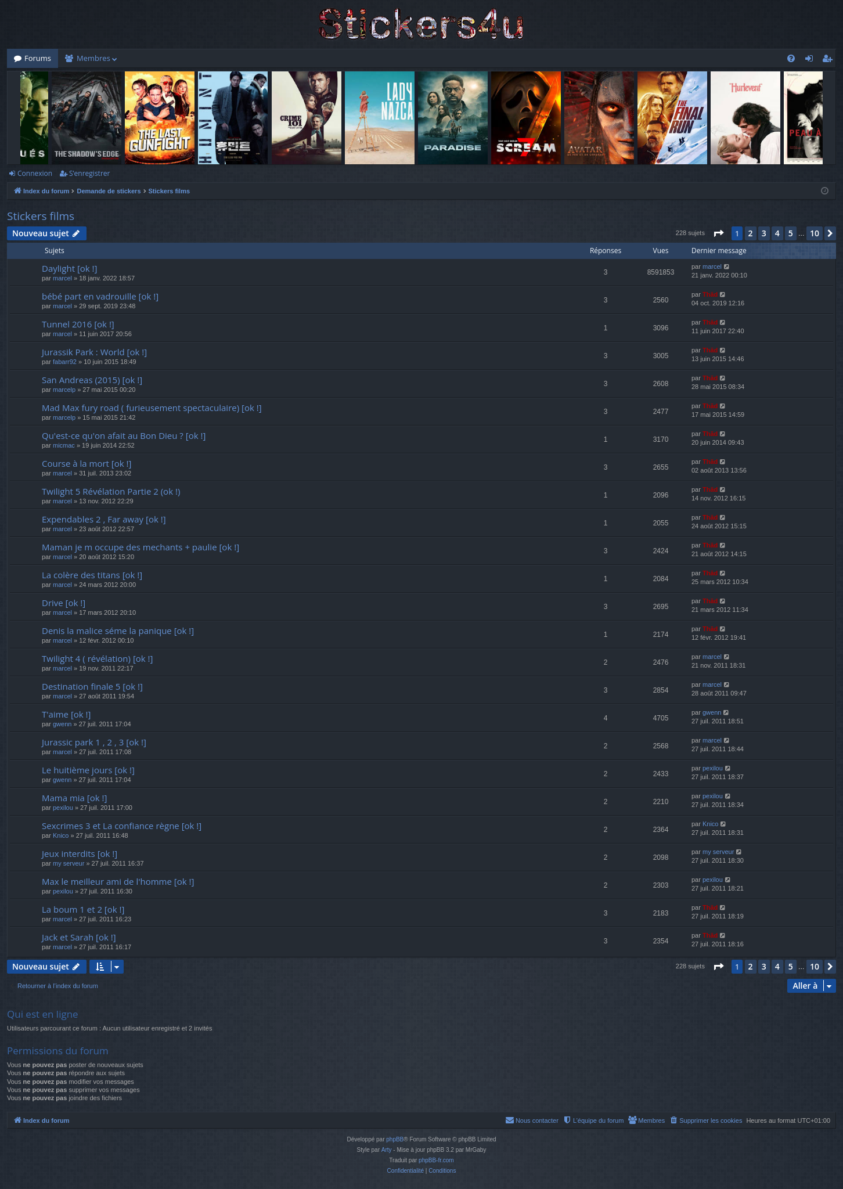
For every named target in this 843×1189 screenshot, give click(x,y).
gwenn (62, 723)
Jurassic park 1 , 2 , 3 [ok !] (94, 742)
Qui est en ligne (42, 1014)
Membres (93, 58)
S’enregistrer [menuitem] (829, 60)
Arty (386, 1150)
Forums (37, 58)
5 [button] (790, 233)
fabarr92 (65, 361)
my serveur (68, 863)
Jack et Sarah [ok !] (79, 937)
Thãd (710, 294)
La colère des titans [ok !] (92, 575)
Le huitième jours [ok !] (88, 770)
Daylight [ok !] (69, 268)
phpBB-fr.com (436, 1160)
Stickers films (40, 216)
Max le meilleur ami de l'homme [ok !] (118, 881)
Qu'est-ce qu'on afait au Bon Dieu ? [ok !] (124, 435)
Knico (61, 835)
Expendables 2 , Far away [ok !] (104, 519)
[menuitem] (791, 58)
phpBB (395, 1139)
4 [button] (777, 233)
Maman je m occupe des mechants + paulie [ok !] (140, 547)
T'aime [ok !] (66, 714)
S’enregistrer (89, 173)
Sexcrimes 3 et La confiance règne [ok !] (121, 825)
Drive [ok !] (63, 602)
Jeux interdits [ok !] (79, 853)
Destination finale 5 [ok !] (92, 686)
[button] (718, 233)
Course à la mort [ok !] (86, 463)
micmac (64, 445)
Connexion (34, 173)
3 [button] (764, 233)
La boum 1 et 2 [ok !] (83, 909)
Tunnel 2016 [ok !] (78, 324)
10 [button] (814, 233)
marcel (62, 278)
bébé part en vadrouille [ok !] (100, 296)
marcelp (64, 389)
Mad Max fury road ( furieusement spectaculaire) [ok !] (152, 407)
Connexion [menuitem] (811, 60)
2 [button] (750, 233)
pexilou (712, 768)
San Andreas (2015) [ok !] (92, 379)
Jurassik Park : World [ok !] (94, 352)
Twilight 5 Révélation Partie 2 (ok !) (111, 491)
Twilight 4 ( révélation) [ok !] (97, 658)
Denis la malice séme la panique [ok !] (118, 630)
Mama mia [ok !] (74, 798)
